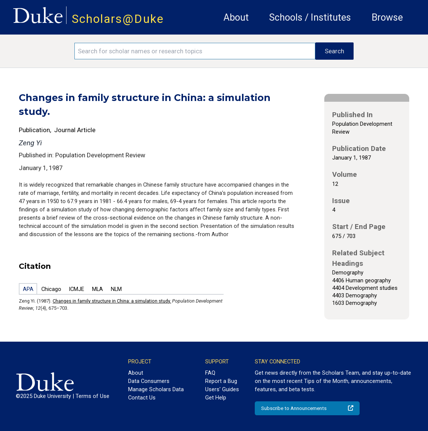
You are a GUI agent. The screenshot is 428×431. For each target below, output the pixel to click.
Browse (387, 17)
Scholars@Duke (118, 19)
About (236, 17)
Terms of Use (92, 396)
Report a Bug (221, 381)
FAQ (210, 372)
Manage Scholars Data (156, 389)
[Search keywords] (194, 51)
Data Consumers (148, 381)
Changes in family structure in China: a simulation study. (112, 301)
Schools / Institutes (310, 17)
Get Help (215, 397)
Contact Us (142, 397)
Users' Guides (222, 389)
